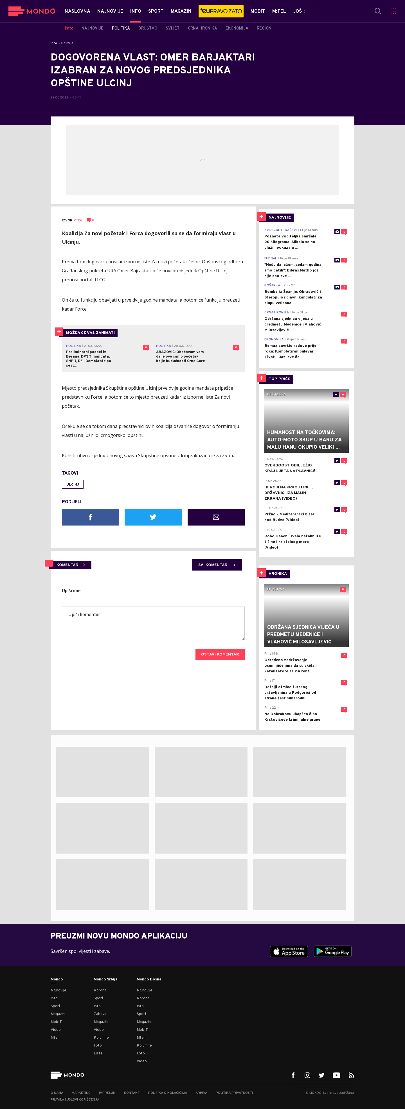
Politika (67, 43)
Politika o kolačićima (167, 1093)
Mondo (57, 979)
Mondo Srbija (106, 979)
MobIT (56, 1022)
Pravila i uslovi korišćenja (75, 1099)
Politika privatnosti (234, 1093)
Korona (100, 990)
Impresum (107, 1093)
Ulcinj (72, 484)
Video (56, 1029)
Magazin (58, 1014)
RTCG (78, 220)
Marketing (81, 1093)
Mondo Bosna (149, 979)
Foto (98, 1045)
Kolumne (101, 1037)
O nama (57, 1093)
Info (54, 43)
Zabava (100, 1014)
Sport (55, 1006)
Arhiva (201, 1093)
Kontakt (132, 1093)
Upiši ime (71, 591)
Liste (98, 1053)
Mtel (54, 1037)
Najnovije (58, 990)
